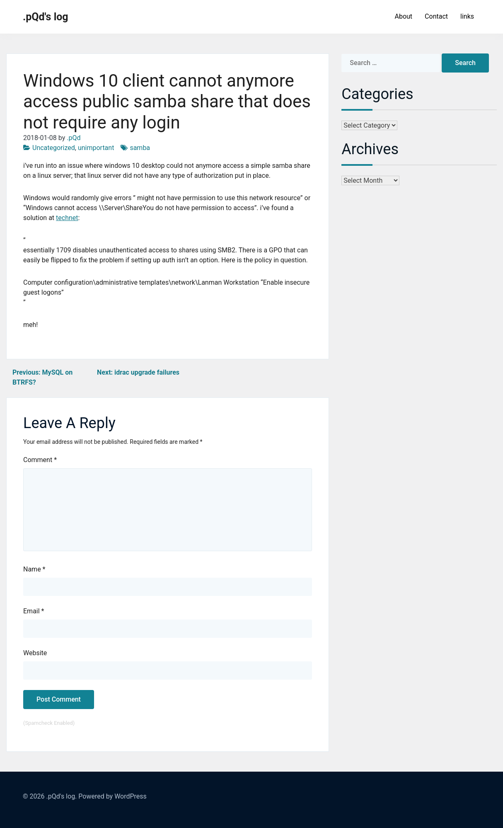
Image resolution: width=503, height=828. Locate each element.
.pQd (73, 138)
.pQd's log (45, 17)
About (403, 16)
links (467, 16)
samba (140, 148)
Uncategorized (53, 148)
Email (33, 611)
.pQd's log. (61, 796)
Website (35, 653)
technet (67, 218)
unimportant (96, 148)
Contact (436, 16)
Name (34, 569)
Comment (40, 460)
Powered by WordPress (112, 796)
